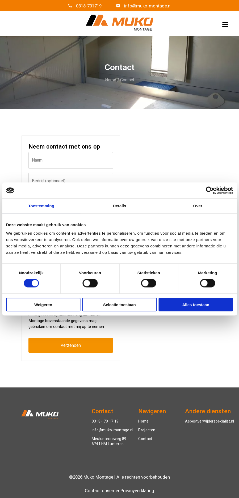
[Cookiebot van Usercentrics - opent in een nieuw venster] (209, 191)
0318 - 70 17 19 (105, 421)
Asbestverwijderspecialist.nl (209, 421)
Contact (127, 79)
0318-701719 (89, 6)
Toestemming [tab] (41, 206)
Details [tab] (119, 206)
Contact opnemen (102, 490)
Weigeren (43, 304)
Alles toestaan (195, 304)
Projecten (146, 430)
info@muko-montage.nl (147, 6)
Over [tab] (198, 206)
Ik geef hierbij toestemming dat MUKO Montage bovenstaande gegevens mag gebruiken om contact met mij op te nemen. (66, 320)
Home (110, 79)
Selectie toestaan (119, 304)
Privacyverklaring (137, 490)
